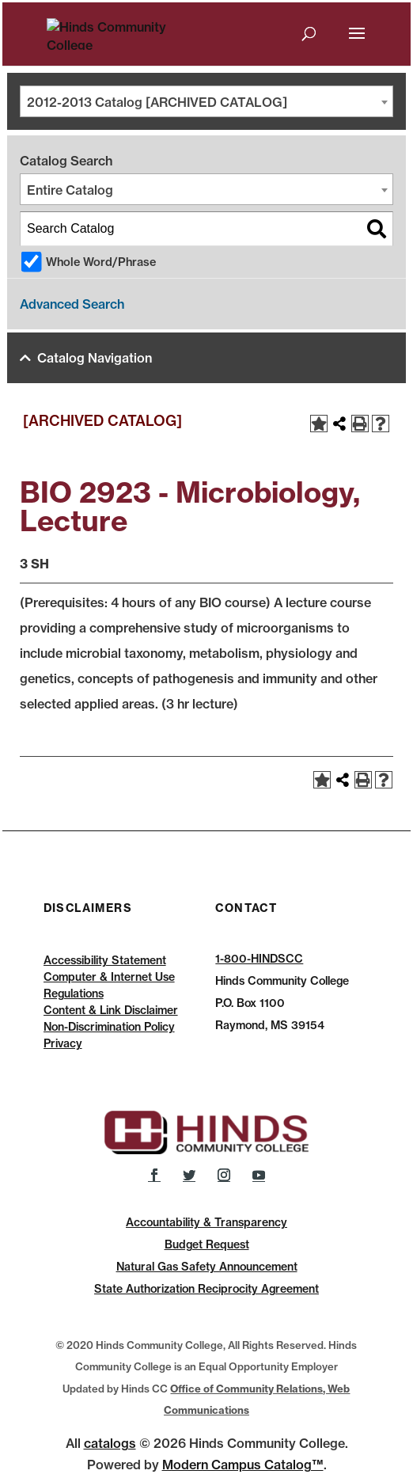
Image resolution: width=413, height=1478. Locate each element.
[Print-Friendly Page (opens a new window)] (360, 423)
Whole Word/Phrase (101, 262)
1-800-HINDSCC (259, 959)
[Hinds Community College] (126, 32)
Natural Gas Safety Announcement (206, 1267)
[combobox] (206, 101)
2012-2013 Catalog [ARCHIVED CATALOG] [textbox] (157, 102)
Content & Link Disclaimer (111, 1010)
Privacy (63, 1043)
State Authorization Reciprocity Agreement (206, 1289)
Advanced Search (72, 304)
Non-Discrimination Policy (109, 1027)
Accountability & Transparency (206, 1222)
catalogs (110, 1443)
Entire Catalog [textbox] (70, 190)
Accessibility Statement (105, 960)
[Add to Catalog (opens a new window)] (319, 423)
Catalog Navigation (94, 358)
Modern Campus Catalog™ (243, 1464)
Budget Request (207, 1244)
